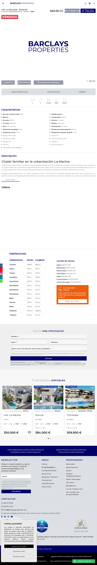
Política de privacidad (62, 353)
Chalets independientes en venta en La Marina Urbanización (25, 450)
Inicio (44, 464)
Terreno (70, 482)
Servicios (46, 474)
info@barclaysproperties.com (14, 510)
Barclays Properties (22, 3)
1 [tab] (46, 438)
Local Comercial (74, 489)
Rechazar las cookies (19, 556)
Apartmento (72, 467)
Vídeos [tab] (82, 92)
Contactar (47, 480)
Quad (68, 470)
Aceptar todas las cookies (19, 546)
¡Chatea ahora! (83, 561)
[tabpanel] (17, 410)
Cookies (40, 549)
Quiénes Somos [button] (49, 477)
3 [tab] (50, 438)
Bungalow (71, 486)
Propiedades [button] (48, 467)
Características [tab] (19, 92)
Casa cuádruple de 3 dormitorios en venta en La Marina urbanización (71, 561)
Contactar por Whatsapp (48, 82)
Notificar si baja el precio (72, 11)
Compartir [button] (8, 82)
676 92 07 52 (7, 506)
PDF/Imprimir (24, 82)
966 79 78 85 (7, 503)
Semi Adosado (73, 479)
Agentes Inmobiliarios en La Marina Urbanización (71, 450)
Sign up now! (72, 301)
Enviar (48, 359)
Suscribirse (16, 491)
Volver (91, 81)
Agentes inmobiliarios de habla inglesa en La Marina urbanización (71, 556)
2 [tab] (48, 438)
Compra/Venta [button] (49, 470)
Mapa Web (48, 549)
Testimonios (48, 483)
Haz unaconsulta (88, 10)
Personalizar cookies (19, 551)
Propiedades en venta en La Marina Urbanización (26, 452)
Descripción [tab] (53, 92)
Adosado (70, 464)
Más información (27, 541)
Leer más (10, 180)
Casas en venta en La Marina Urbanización (71, 452)
